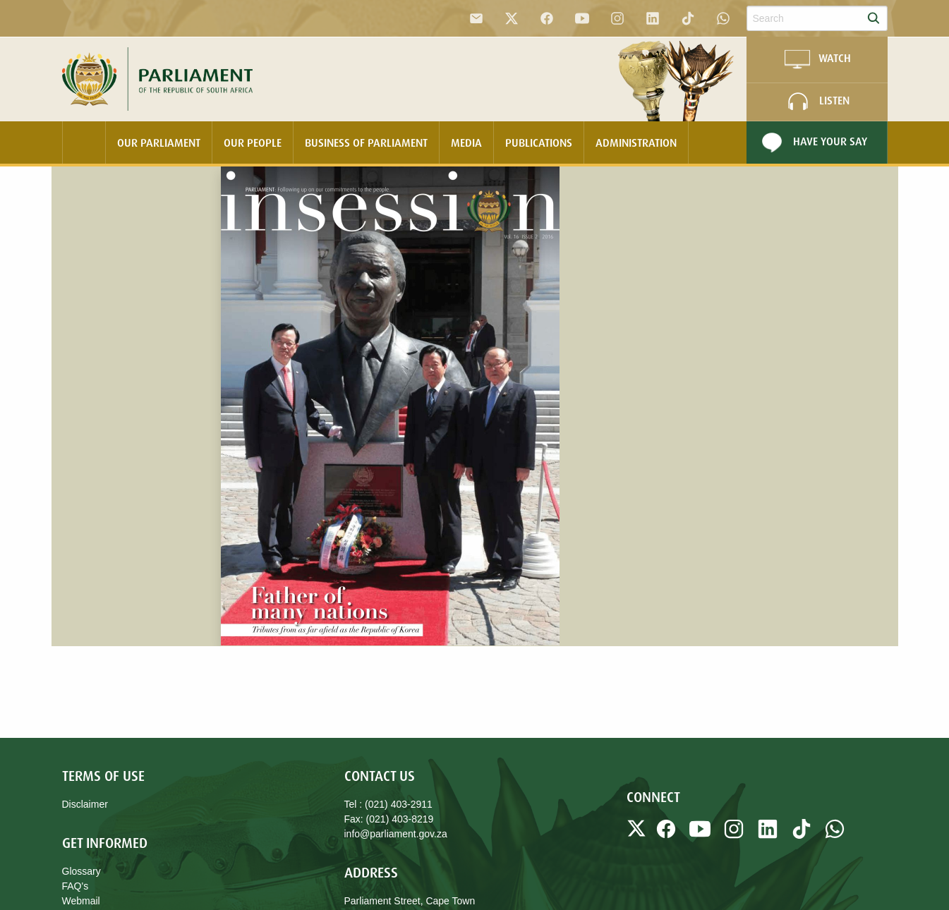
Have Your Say (812, 142)
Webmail (81, 900)
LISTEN (817, 101)
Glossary (81, 871)
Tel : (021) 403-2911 (388, 804)
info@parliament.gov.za (395, 833)
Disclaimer (85, 804)
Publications (538, 142)
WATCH (817, 59)
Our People (253, 142)
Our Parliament (158, 142)
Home (84, 142)
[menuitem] (84, 142)
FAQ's (75, 886)
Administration (636, 142)
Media (466, 142)
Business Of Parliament (366, 142)
